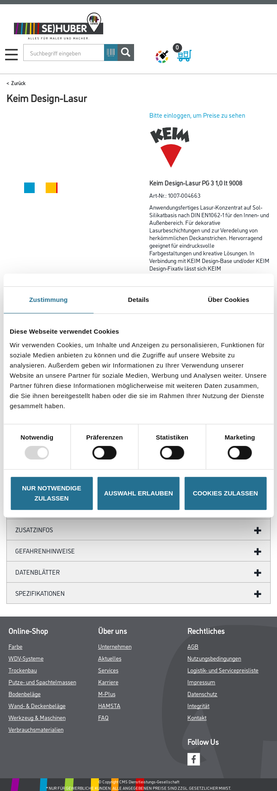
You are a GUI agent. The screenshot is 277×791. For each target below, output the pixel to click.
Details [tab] (138, 299)
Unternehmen (115, 646)
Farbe (15, 646)
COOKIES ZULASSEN (225, 493)
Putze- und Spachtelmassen (42, 682)
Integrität (198, 705)
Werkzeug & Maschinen (37, 717)
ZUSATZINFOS (34, 529)
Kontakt (196, 717)
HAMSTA (109, 705)
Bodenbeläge (24, 693)
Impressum (201, 682)
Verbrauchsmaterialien (35, 729)
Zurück (18, 82)
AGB (192, 646)
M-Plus (106, 693)
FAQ (103, 717)
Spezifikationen (40, 593)
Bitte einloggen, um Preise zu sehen (197, 115)
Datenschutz (202, 693)
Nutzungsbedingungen (214, 658)
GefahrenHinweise (45, 550)
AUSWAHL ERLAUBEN (138, 493)
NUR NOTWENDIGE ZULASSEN (51, 493)
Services (108, 670)
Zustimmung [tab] (48, 299)
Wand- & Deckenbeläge (37, 705)
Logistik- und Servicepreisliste (222, 670)
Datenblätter (37, 571)
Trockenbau (22, 670)
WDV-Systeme (26, 658)
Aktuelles (109, 658)
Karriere (108, 682)
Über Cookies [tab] (229, 299)
